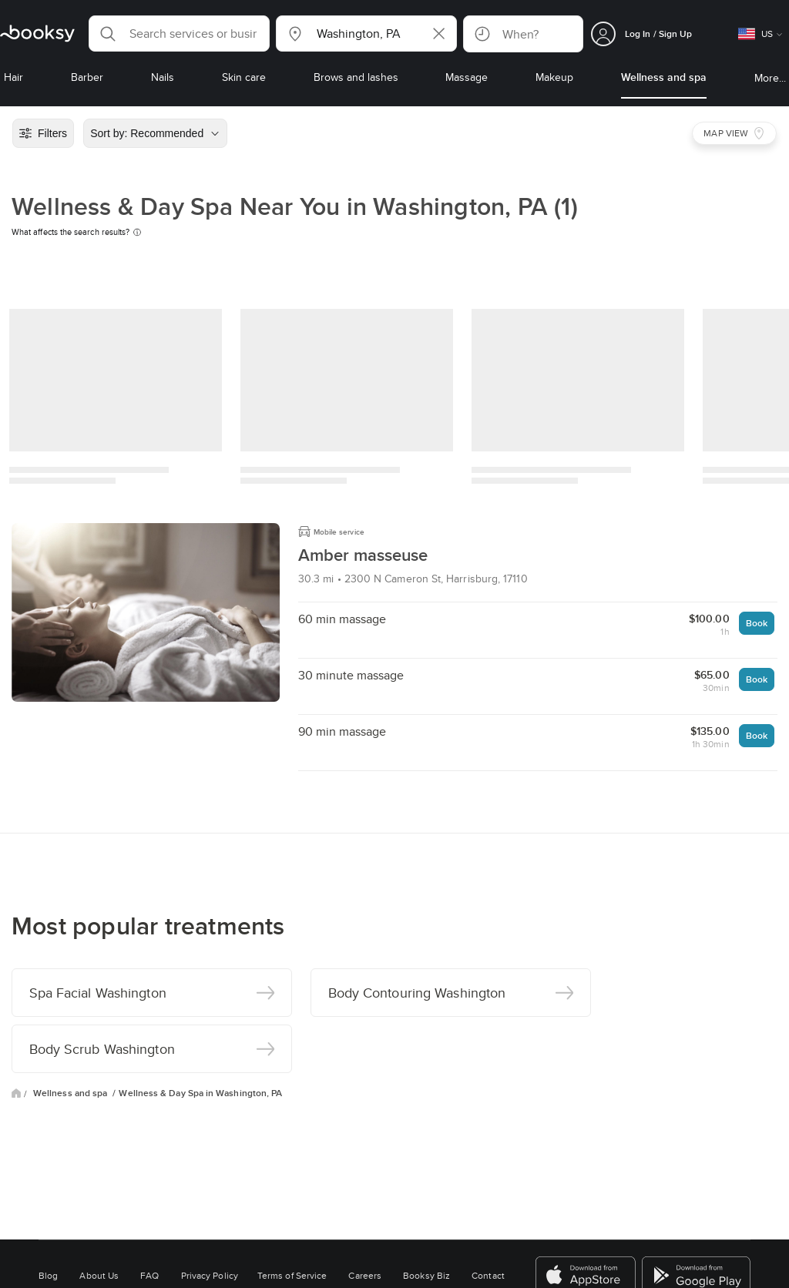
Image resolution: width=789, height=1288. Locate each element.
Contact (488, 1275)
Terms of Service (292, 1275)
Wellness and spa (71, 1093)
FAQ (149, 1275)
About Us (99, 1275)
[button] (179, 33)
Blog (48, 1275)
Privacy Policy (209, 1275)
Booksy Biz (426, 1275)
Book (756, 622)
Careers (364, 1275)
